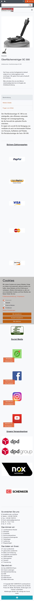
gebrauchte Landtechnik (10, 550)
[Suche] (30, 5)
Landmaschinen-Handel (10, 529)
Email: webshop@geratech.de (11, 520)
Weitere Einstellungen (9, 310)
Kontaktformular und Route (10, 514)
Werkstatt (6, 531)
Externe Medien (10, 305)
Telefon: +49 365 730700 (10, 516)
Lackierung (6, 541)
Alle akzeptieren (17, 314)
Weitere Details (7, 102)
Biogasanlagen (7, 543)
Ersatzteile (6, 533)
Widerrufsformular (8, 579)
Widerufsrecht (7, 577)
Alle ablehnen (17, 321)
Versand (5, 560)
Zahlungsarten (7, 558)
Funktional (9, 307)
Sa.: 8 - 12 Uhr (7, 524)
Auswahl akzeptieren (17, 317)
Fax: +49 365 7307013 (9, 518)
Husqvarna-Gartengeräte (10, 537)
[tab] (17, 97)
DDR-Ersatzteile (7, 556)
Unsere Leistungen (8, 570)
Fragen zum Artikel (8, 108)
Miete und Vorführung (9, 552)
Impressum (6, 575)
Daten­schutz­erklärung (10, 296)
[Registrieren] (5, 1)
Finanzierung (7, 562)
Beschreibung (7, 97)
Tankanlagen (7, 539)
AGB (4, 573)
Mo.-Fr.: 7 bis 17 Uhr (8, 522)
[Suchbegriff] (14, 5)
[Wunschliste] (23, 1)
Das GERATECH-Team (9, 568)
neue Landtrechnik (8, 549)
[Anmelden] (2, 1)
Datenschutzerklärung (9, 572)
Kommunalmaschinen (9, 535)
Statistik (8, 302)
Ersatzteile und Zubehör (10, 554)
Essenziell (8, 300)
